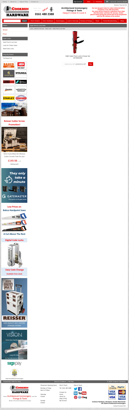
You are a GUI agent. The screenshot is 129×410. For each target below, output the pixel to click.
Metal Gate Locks (8, 48)
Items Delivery (119, 2)
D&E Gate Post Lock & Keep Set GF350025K (77, 57)
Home (5, 2)
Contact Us (34, 2)
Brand (5, 30)
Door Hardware (48, 21)
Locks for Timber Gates (10, 45)
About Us (13, 2)
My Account (78, 2)
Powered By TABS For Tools (12, 381)
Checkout (99, 2)
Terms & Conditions (60, 381)
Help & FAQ (24, 2)
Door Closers (35, 21)
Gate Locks (48, 28)
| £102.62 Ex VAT (75, 64)
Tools (97, 21)
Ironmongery (60, 21)
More (122, 21)
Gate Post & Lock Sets (10, 42)
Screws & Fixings (86, 21)
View (88, 2)
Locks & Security (72, 21)
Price (5, 34)
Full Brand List (7, 58)
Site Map (71, 381)
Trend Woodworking (110, 21)
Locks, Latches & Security (37, 28)
